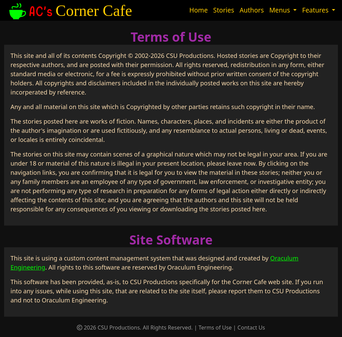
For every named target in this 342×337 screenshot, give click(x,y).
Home (198, 10)
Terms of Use (215, 327)
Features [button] (316, 10)
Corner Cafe (69, 11)
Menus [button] (280, 10)
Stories (223, 10)
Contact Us (251, 327)
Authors (252, 10)
